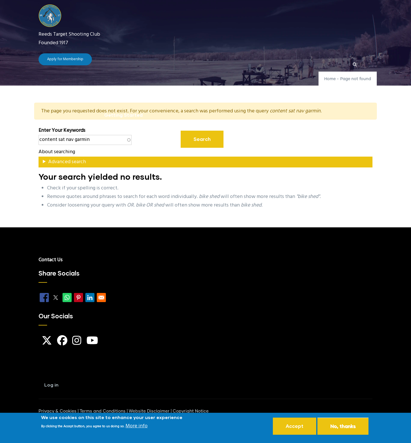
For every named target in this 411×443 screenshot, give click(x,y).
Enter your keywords (62, 130)
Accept (294, 427)
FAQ (213, 87)
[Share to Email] (101, 297)
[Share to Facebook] (44, 297)
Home (110, 87)
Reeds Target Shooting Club (69, 34)
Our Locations (282, 87)
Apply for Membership (65, 59)
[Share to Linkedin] (89, 297)
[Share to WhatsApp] (67, 297)
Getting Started (123, 115)
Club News (181, 87)
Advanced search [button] (67, 162)
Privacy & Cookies (57, 411)
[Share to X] (55, 297)
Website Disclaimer (149, 411)
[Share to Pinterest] (78, 297)
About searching (57, 152)
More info (137, 426)
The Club (142, 87)
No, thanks (343, 427)
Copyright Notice (191, 411)
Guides (240, 87)
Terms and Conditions (103, 411)
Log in (51, 384)
